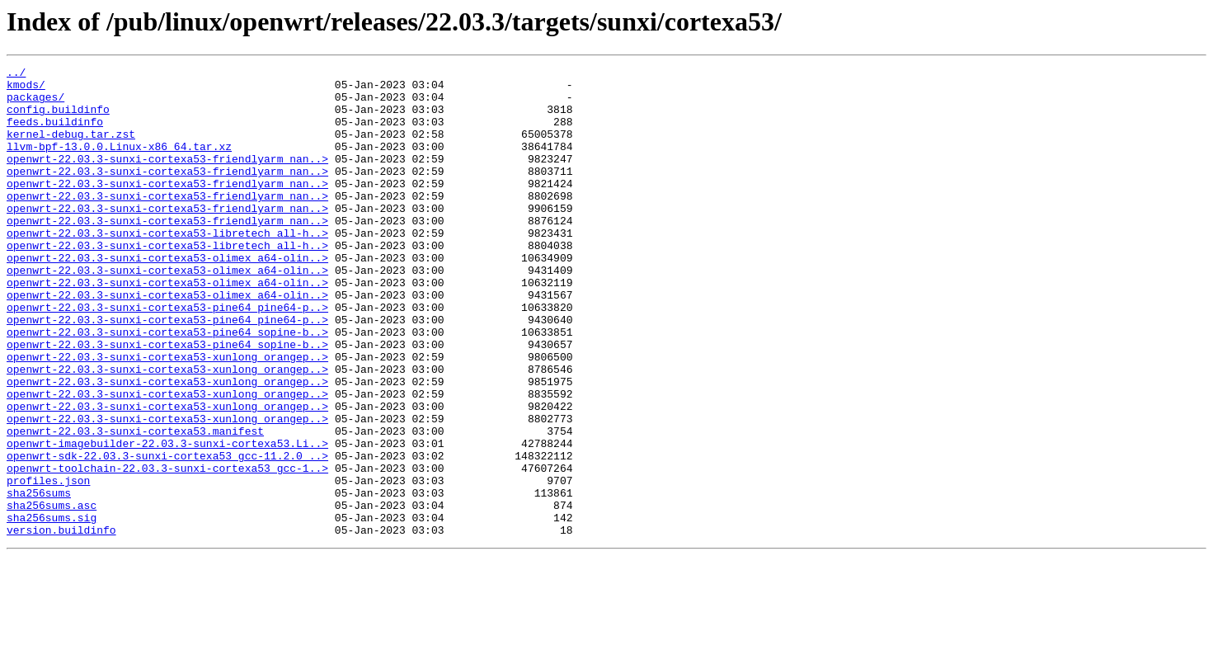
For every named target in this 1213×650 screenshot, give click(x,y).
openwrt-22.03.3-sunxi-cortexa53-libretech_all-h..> (167, 267)
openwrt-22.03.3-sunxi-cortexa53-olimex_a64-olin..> (167, 297)
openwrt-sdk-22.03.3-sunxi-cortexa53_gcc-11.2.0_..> (167, 534)
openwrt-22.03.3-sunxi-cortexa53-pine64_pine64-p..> (167, 356)
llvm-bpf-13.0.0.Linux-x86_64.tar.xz (119, 163)
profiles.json (48, 564)
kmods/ (26, 89)
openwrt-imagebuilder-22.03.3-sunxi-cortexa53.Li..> (167, 519)
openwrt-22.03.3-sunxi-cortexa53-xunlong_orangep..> (167, 415)
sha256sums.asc (51, 593)
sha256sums (39, 579)
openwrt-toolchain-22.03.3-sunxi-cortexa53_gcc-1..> (167, 549)
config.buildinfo (58, 118)
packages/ (35, 104)
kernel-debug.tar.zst (71, 148)
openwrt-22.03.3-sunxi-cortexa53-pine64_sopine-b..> (167, 386)
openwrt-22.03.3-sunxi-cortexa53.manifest (135, 504)
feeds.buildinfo (55, 133)
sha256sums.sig (51, 608)
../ (16, 74)
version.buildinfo (61, 623)
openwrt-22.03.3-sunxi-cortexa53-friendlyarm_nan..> (167, 178)
